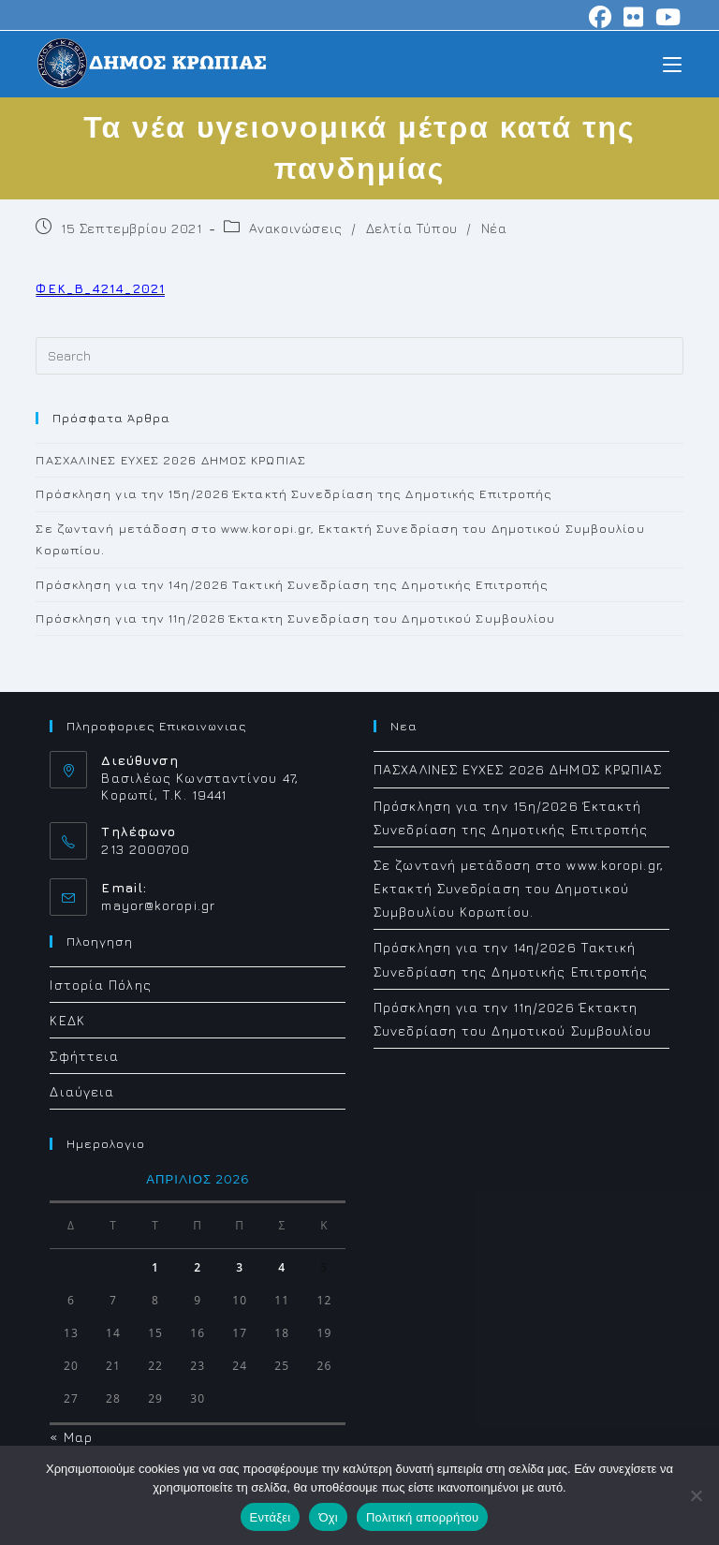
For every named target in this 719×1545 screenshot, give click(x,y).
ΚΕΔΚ (67, 1020)
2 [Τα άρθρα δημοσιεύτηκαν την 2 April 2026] (197, 1267)
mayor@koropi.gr (158, 905)
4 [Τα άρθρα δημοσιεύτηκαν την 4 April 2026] (282, 1267)
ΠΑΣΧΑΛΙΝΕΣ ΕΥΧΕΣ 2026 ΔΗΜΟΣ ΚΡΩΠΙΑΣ (171, 459)
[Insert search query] (359, 356)
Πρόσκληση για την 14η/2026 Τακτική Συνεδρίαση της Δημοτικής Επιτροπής (292, 584)
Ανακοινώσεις (296, 228)
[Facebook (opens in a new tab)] (600, 17)
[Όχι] (695, 1495)
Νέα (494, 228)
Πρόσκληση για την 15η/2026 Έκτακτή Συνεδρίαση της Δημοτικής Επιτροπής (294, 493)
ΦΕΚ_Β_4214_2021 (100, 288)
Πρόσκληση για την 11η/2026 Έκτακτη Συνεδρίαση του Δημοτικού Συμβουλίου (295, 618)
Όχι (328, 1517)
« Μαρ (71, 1437)
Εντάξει (270, 1517)
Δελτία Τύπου (412, 228)
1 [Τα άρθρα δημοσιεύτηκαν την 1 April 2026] (155, 1267)
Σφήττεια (84, 1056)
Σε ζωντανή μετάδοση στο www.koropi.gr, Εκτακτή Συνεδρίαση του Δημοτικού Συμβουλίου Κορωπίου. (519, 888)
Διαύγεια (82, 1091)
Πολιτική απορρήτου (422, 1517)
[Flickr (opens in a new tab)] (634, 17)
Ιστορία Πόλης (100, 985)
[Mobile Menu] (672, 63)
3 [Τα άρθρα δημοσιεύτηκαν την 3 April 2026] (239, 1267)
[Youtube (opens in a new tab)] (666, 17)
